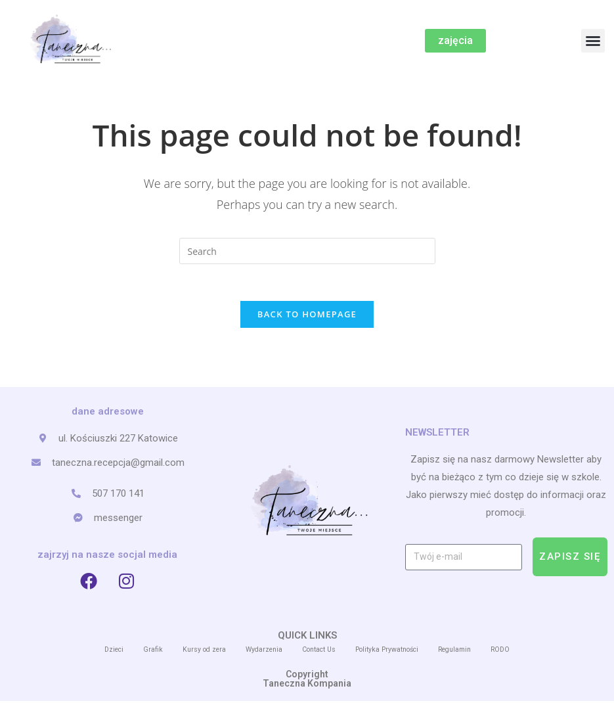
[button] (593, 41)
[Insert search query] (307, 251)
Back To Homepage (307, 317)
